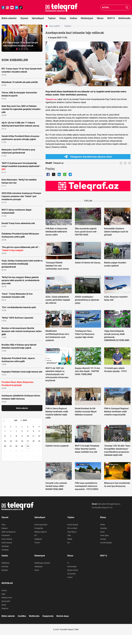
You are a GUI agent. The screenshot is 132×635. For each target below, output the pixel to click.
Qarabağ (5, 546)
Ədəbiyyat (38, 566)
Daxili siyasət (7, 543)
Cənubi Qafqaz (106, 543)
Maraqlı (5, 570)
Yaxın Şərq (104, 535)
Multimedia (124, 18)
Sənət (36, 570)
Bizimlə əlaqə (62, 616)
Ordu (3, 525)
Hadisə (73, 18)
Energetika (38, 528)
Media (69, 539)
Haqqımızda (47, 616)
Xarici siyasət (7, 539)
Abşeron (5, 608)
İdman (100, 18)
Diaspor (5, 528)
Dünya (62, 18)
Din (68, 543)
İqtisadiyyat (38, 18)
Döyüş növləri (72, 570)
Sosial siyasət (72, 525)
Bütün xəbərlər (9, 18)
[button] (17, 49)
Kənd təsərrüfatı (40, 525)
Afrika (102, 525)
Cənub (4, 590)
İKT (35, 535)
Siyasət (24, 18)
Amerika (103, 528)
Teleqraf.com (51, 99)
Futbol (69, 577)
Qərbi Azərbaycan (9, 532)
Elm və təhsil (72, 528)
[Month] (17, 420)
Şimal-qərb (6, 601)
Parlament (6, 535)
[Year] (26, 420)
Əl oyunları (71, 574)
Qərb (3, 594)
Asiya (102, 532)
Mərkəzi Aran (7, 598)
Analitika (5, 550)
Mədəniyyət (87, 18)
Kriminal (5, 566)
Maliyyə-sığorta (40, 532)
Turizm (37, 543)
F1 (68, 563)
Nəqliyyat (38, 539)
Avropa (103, 539)
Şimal (4, 605)
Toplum (52, 18)
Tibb (69, 535)
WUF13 (111, 18)
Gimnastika (71, 566)
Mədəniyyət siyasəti (42, 563)
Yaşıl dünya (71, 532)
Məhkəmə (5, 563)
